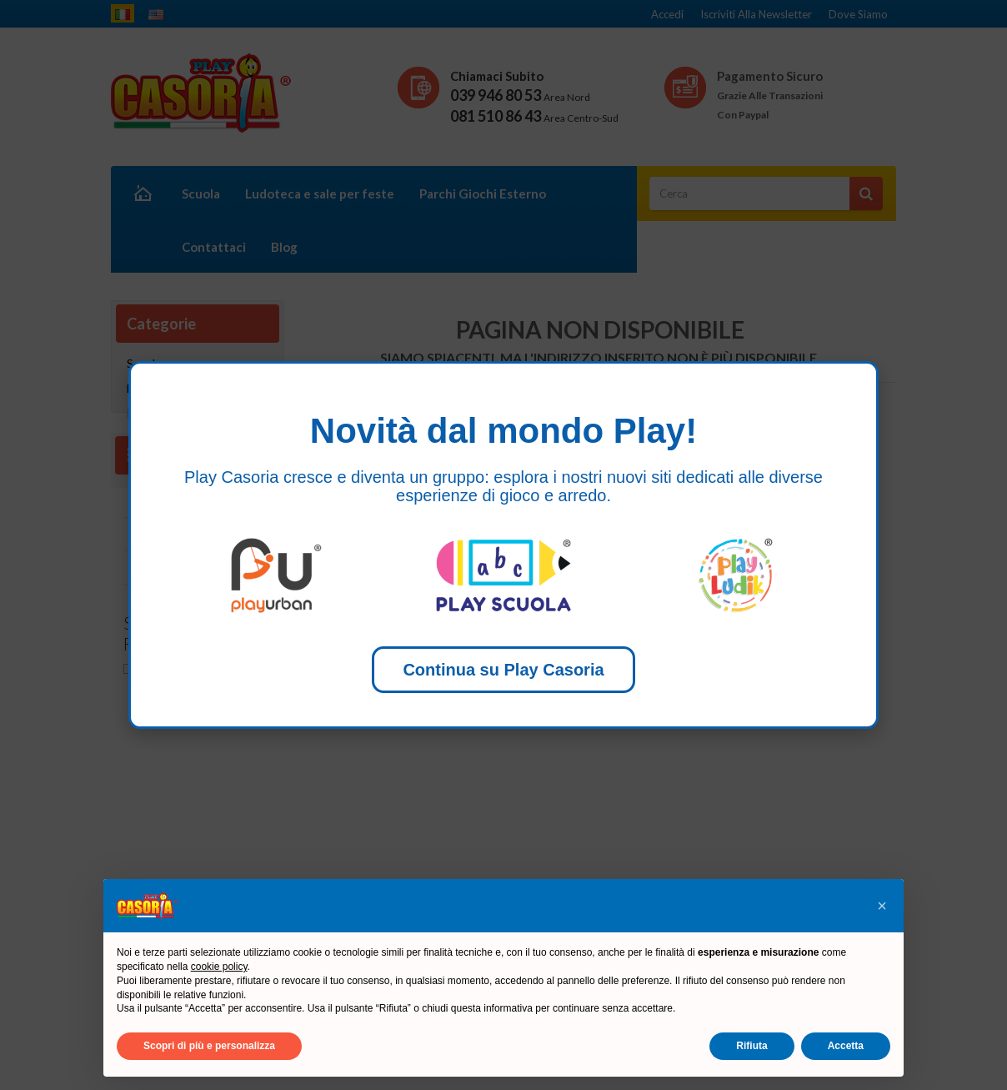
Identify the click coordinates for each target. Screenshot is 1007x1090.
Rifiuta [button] (751, 1046)
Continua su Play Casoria (503, 670)
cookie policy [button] (219, 966)
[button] (882, 905)
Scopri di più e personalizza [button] (209, 1046)
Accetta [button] (846, 1046)
